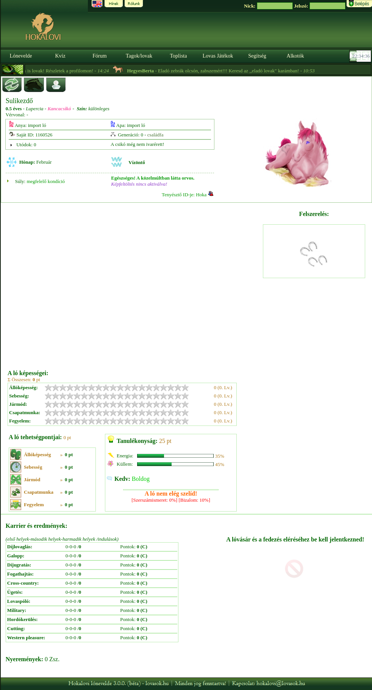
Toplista (178, 56)
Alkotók (295, 56)
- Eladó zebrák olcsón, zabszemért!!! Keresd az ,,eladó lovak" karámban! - (230, 71)
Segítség (257, 56)
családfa (155, 135)
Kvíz (60, 56)
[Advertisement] (79, 283)
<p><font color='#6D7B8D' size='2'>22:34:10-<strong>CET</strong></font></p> (361, 56)
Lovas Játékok (218, 56)
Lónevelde (20, 56)
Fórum (99, 56)
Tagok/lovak (139, 56)
